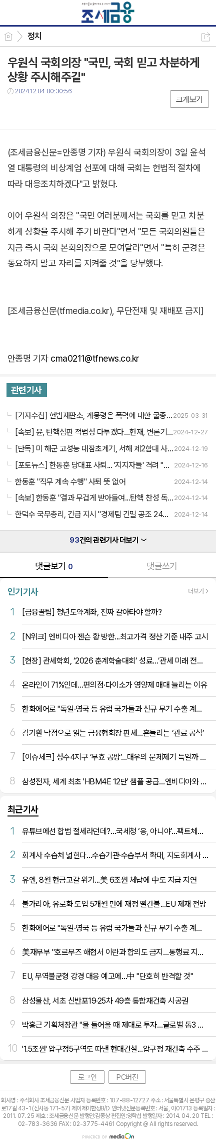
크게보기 (189, 99)
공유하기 (206, 37)
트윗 (36, 111)
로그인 (87, 1077)
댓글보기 (54, 566)
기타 (76, 111)
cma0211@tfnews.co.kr (94, 358)
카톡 (56, 111)
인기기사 (23, 591)
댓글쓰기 (162, 566)
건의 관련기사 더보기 (108, 540)
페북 (16, 111)
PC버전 (127, 1077)
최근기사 (23, 809)
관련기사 (26, 390)
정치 (35, 36)
